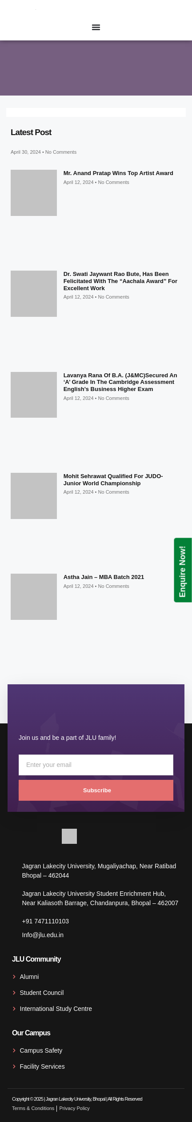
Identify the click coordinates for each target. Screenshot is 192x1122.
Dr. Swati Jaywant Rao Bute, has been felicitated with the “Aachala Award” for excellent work (120, 281)
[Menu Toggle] (96, 27)
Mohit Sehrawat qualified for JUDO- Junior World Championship (113, 480)
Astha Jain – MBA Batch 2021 (104, 577)
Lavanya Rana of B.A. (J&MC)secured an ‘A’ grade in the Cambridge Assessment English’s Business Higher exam (120, 382)
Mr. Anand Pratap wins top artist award (118, 173)
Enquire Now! (182, 571)
